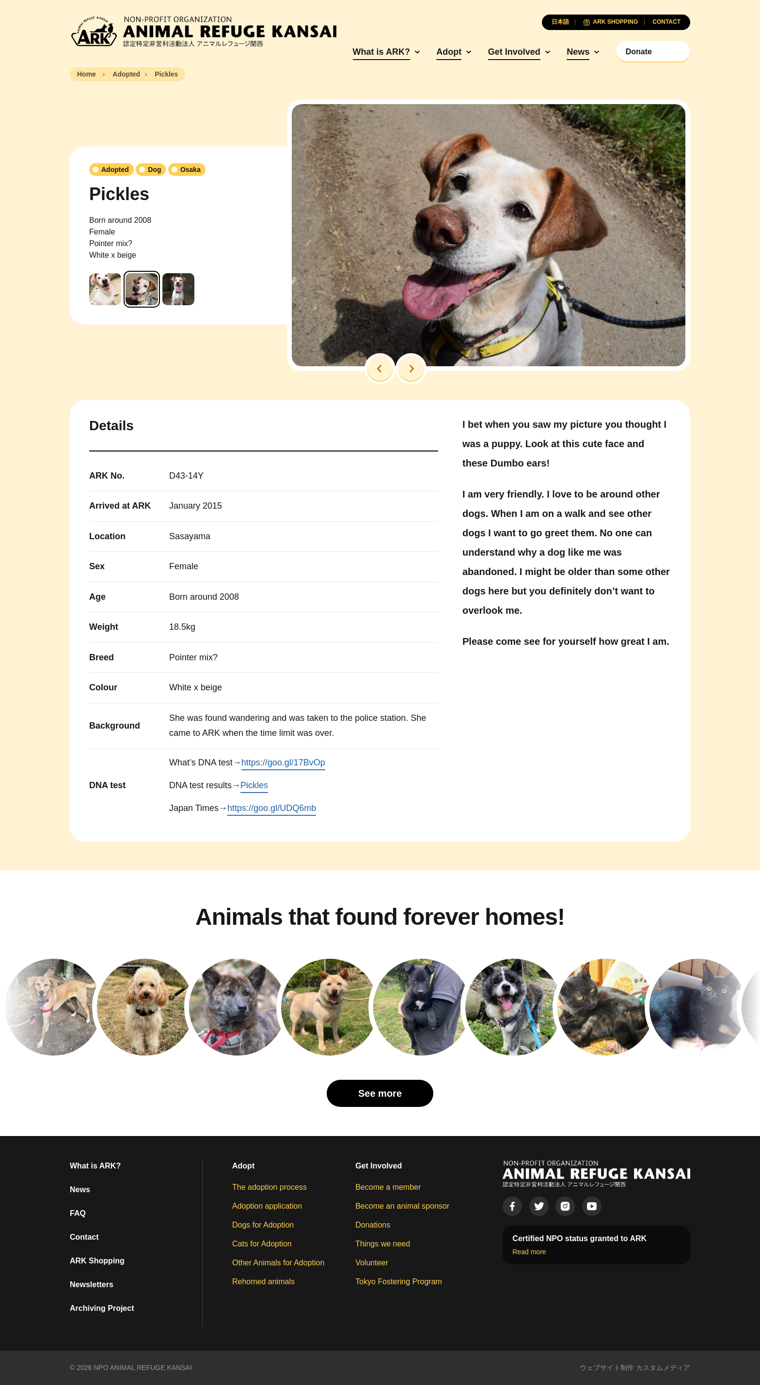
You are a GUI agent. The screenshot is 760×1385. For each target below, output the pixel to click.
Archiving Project (102, 1308)
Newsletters (91, 1284)
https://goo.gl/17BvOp (283, 762)
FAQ (78, 1213)
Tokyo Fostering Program (398, 1281)
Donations (372, 1225)
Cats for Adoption (262, 1244)
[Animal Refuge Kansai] (203, 31)
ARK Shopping (97, 1261)
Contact (84, 1237)
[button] (380, 368)
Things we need (382, 1244)
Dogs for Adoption (263, 1225)
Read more (529, 1252)
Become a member (388, 1187)
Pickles (254, 785)
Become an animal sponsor (402, 1206)
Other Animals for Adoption (278, 1263)
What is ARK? (381, 52)
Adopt (448, 52)
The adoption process (269, 1187)
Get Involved (514, 52)
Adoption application (267, 1206)
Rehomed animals (263, 1281)
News (578, 52)
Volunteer (371, 1263)
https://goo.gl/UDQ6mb (271, 808)
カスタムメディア (663, 1367)
